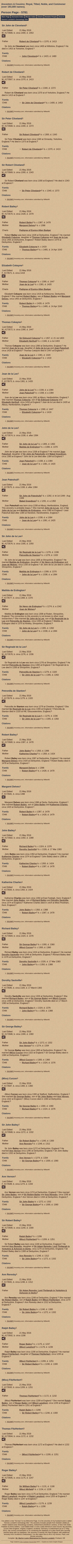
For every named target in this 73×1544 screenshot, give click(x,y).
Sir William (27, 1486)
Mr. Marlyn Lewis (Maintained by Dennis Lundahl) (34, 1538)
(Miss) (26, 947)
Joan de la (61, 237)
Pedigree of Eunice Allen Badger (35, 230)
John (29, 56)
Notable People (51, 17)
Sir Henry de (53, 562)
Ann (25, 1045)
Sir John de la (28, 444)
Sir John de (32, 103)
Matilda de (29, 447)
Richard (26, 846)
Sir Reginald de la (30, 552)
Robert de (29, 41)
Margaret (27, 225)
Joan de (9, 564)
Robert (26, 222)
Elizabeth (11, 237)
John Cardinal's (24, 1542)
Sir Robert (29, 134)
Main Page (6, 17)
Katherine (28, 754)
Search (61, 17)
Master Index (31, 17)
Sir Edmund (29, 338)
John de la (42, 348)
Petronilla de (29, 555)
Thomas (40, 237)
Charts (40, 17)
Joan (61, 348)
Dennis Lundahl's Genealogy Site (15, 19)
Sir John (26, 1043)
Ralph (25, 1236)
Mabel (58, 454)
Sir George (27, 944)
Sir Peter (28, 88)
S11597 (10, 65)
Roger (25, 1344)
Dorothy (27, 849)
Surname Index (18, 17)
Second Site (32, 1542)
